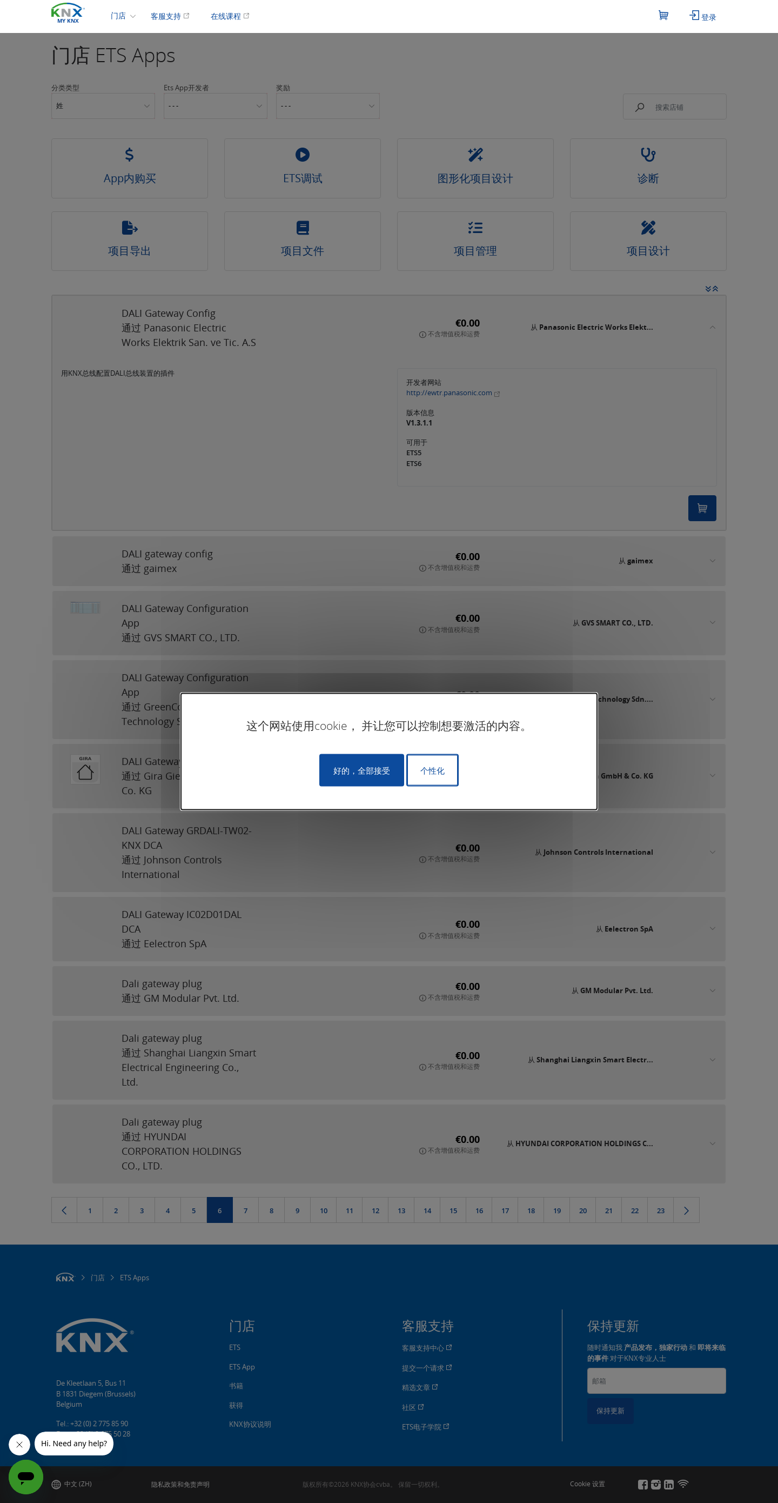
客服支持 (170, 16)
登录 (702, 16)
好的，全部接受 (361, 770)
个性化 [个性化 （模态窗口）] (432, 770)
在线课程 (230, 16)
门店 (119, 15)
